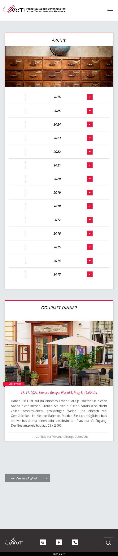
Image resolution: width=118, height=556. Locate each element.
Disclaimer (59, 554)
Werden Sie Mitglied (24, 478)
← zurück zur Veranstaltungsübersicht (59, 436)
